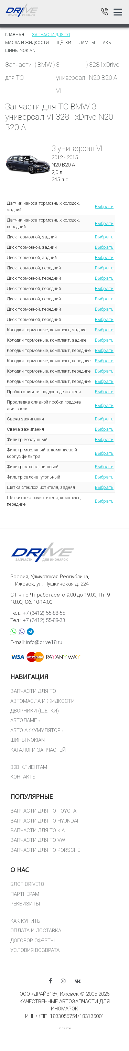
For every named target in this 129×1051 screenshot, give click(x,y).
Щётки (64, 42)
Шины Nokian (20, 50)
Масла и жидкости (27, 42)
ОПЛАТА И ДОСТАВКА (35, 930)
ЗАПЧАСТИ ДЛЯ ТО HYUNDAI (44, 821)
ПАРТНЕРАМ (24, 894)
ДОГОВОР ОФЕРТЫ (32, 940)
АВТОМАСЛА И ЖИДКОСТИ (42, 701)
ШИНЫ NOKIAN (27, 740)
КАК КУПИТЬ (25, 921)
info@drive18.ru (44, 642)
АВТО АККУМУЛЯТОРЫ (37, 730)
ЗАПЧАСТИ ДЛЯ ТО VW (37, 840)
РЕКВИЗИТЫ (25, 904)
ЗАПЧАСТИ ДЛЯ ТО (33, 691)
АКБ (107, 42)
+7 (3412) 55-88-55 (44, 613)
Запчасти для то (51, 34)
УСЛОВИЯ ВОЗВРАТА (35, 950)
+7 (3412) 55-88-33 (44, 620)
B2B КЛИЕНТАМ (28, 767)
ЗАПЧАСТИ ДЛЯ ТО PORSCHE (45, 850)
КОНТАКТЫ (23, 777)
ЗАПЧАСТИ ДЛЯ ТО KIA (37, 830)
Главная (14, 34)
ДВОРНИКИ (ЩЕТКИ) (34, 711)
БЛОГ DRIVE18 (27, 884)
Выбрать (104, 206)
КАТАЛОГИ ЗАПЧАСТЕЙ (38, 750)
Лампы (87, 42)
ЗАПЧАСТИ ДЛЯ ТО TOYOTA (43, 811)
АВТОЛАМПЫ (26, 720)
